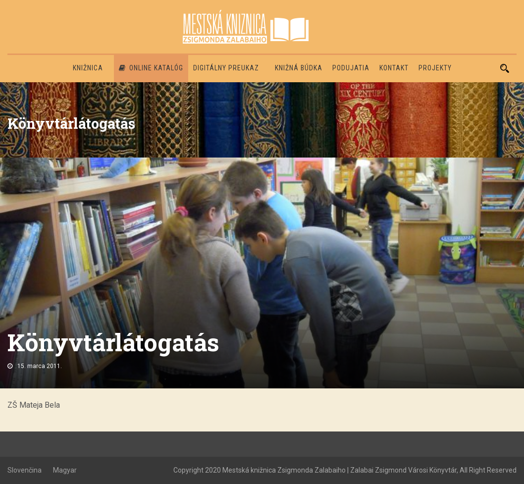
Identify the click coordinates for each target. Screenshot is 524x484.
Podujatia (350, 68)
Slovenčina (24, 470)
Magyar (65, 470)
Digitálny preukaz (226, 68)
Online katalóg (151, 68)
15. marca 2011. (39, 366)
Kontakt (394, 68)
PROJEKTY (435, 68)
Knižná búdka (298, 68)
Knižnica (88, 68)
